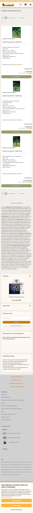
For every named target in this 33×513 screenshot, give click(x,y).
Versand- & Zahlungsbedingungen (9, 405)
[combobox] (13, 18)
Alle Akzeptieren (16, 500)
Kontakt (3, 403)
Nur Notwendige (16, 505)
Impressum (4, 394)
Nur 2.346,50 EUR (16, 300)
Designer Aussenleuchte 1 (9, 38)
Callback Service (5, 417)
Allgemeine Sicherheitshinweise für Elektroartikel (12, 400)
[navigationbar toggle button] (30, 4)
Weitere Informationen (16, 509)
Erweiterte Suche (16, 326)
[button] (2, 18)
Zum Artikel (16, 76)
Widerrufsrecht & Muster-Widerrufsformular (11, 408)
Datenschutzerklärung (6, 497)
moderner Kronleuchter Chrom (16, 297)
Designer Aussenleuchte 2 (9, 92)
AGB (2, 411)
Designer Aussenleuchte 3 (9, 147)
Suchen (16, 322)
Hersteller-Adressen (6, 397)
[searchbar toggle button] (20, 4)
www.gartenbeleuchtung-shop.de (7, 469)
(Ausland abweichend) (17, 64)
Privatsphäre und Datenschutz (8, 414)
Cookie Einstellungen (6, 419)
